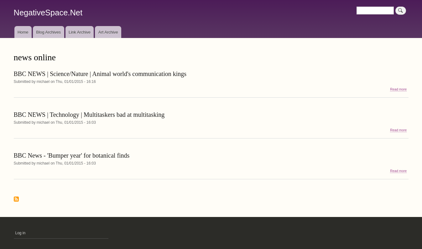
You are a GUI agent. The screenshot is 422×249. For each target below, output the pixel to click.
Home (23, 32)
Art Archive (108, 32)
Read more (398, 89)
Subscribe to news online (16, 200)
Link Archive (80, 32)
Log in (20, 233)
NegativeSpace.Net (48, 12)
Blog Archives (48, 32)
